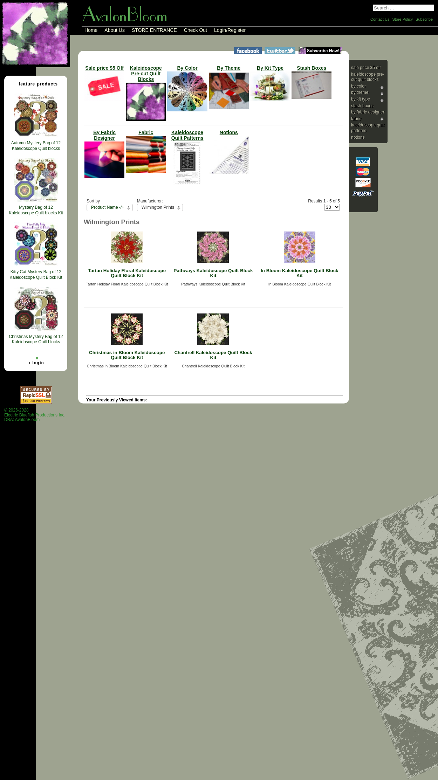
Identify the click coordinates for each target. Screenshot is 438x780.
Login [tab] (35, 363)
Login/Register (230, 30)
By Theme (359, 92)
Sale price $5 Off (366, 67)
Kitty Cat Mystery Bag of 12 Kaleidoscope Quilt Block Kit (35, 274)
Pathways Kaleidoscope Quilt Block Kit (213, 273)
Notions (358, 137)
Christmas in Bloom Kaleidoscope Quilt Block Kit (127, 355)
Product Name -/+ (107, 207)
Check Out (195, 30)
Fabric (356, 118)
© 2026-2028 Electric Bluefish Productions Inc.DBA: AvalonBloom (35, 415)
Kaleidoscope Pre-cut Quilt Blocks (367, 77)
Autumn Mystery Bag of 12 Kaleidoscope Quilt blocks (36, 145)
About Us (114, 30)
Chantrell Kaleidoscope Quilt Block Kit (213, 355)
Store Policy (402, 19)
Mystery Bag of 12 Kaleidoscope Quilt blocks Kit (36, 210)
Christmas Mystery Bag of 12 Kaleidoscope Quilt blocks (36, 339)
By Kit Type (360, 99)
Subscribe (424, 19)
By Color (358, 86)
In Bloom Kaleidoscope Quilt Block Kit (299, 273)
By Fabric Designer (367, 112)
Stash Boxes (362, 105)
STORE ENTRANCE (154, 30)
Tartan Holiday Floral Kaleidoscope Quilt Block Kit (127, 273)
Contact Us (379, 19)
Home (90, 30)
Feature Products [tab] (35, 84)
